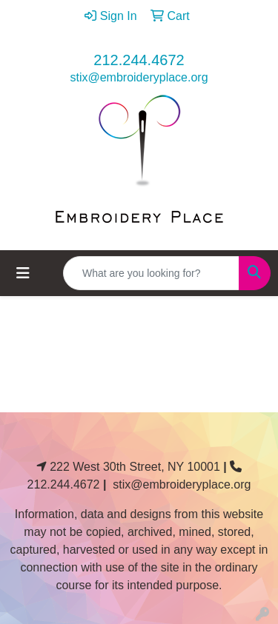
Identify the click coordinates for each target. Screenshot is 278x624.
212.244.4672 (138, 60)
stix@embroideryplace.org (139, 77)
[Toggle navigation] (23, 273)
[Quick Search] (151, 273)
